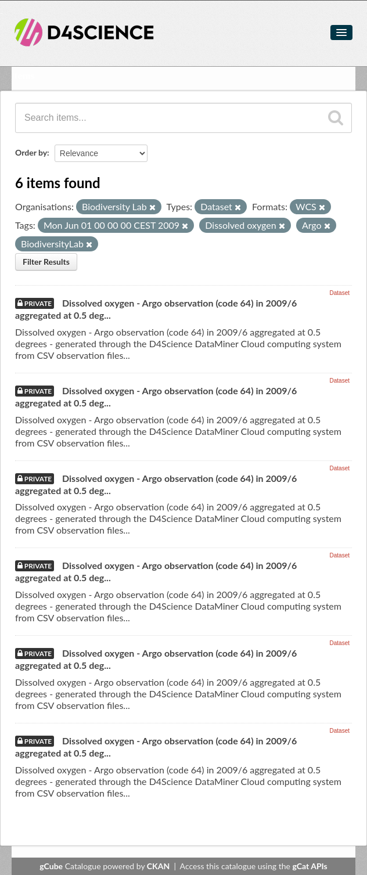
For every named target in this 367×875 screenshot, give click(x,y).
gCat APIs (309, 866)
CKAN (158, 866)
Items (23, 75)
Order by (31, 152)
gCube (51, 866)
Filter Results (46, 262)
